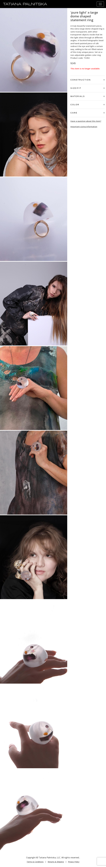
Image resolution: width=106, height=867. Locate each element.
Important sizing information (83, 126)
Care (87, 113)
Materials (87, 96)
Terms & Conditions (35, 862)
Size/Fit (87, 88)
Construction (87, 80)
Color (87, 104)
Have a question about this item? (85, 121)
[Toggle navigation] (100, 4)
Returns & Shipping (56, 862)
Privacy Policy (73, 862)
